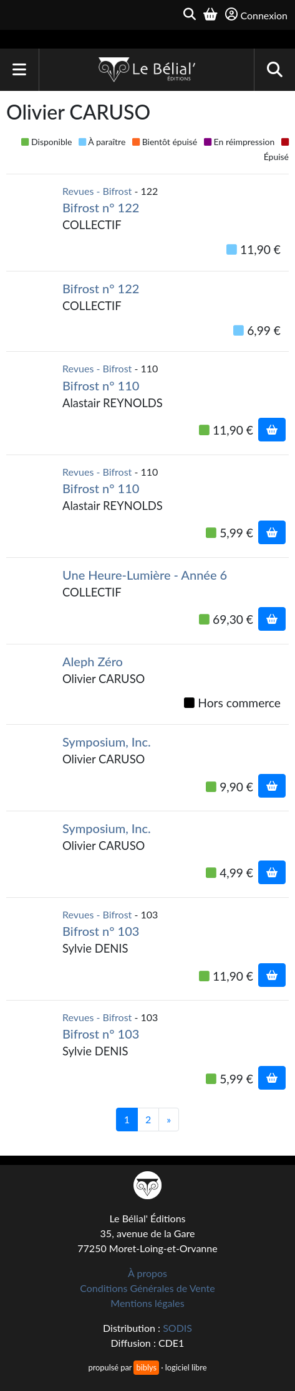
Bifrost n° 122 (100, 207)
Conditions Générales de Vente (147, 1288)
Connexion (256, 14)
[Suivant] (168, 1119)
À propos (147, 1273)
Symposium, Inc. (106, 741)
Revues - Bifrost (97, 191)
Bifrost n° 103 (100, 930)
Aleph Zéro (92, 661)
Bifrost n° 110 (100, 385)
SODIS (177, 1328)
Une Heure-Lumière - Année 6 (144, 574)
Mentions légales (147, 1303)
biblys (146, 1367)
